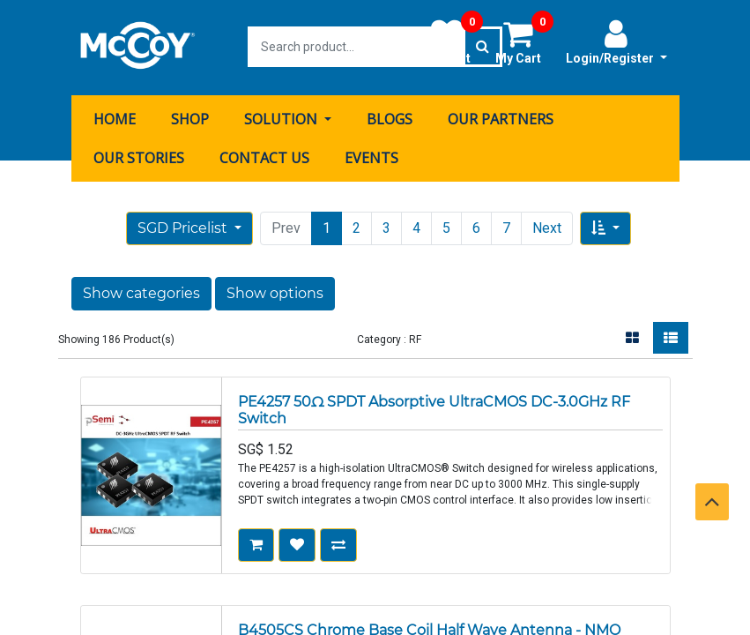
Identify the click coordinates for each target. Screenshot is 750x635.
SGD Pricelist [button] (184, 226)
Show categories (141, 291)
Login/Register (616, 41)
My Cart (524, 41)
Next (546, 226)
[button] (605, 226)
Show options (274, 291)
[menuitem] (114, 117)
